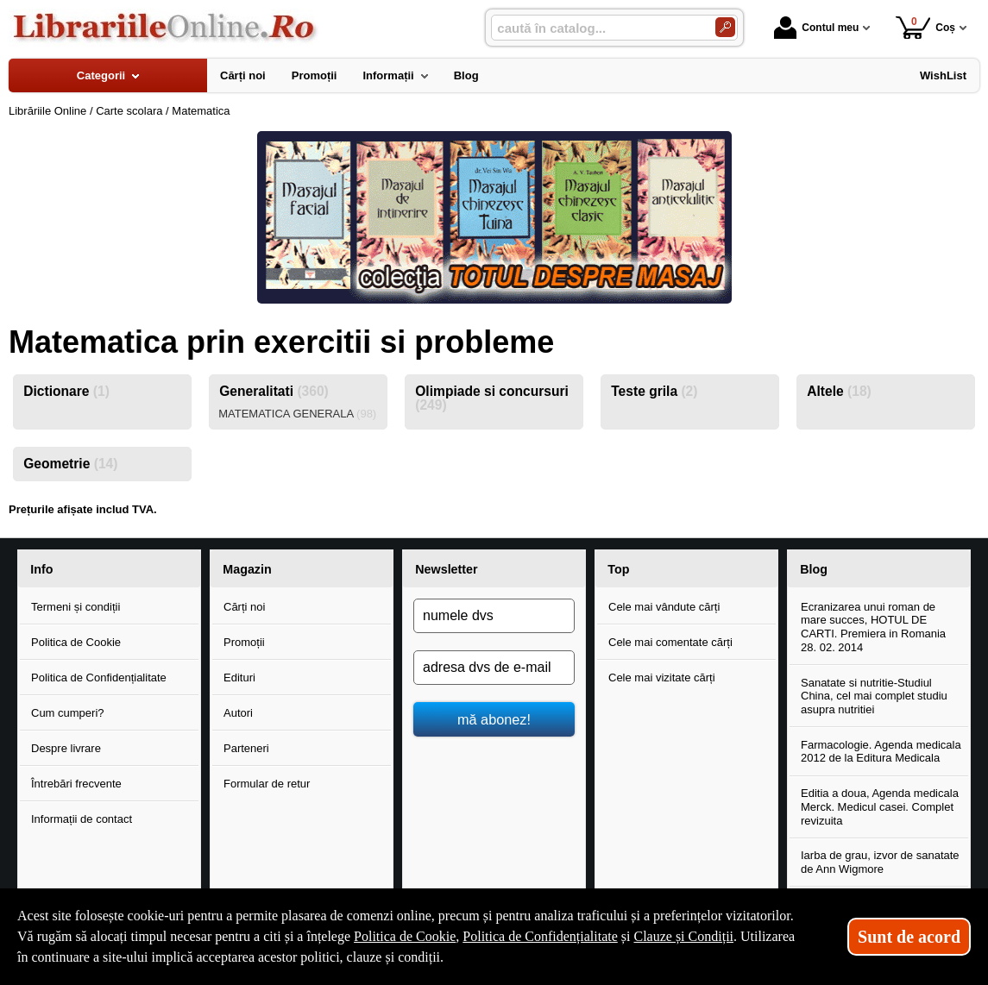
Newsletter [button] (446, 569)
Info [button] (41, 569)
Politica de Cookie (76, 642)
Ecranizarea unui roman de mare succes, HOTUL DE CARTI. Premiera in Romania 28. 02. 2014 (873, 627)
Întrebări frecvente (76, 783)
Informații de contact (81, 818)
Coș (925, 27)
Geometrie (70, 463)
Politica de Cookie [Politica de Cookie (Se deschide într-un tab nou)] (405, 936)
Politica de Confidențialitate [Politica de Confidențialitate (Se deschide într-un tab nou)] (540, 936)
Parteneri (246, 748)
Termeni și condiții (75, 606)
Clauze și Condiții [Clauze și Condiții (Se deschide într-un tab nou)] (683, 936)
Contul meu (816, 27)
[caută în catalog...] (596, 28)
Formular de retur (266, 783)
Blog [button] (814, 569)
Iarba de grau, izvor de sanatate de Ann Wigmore (880, 862)
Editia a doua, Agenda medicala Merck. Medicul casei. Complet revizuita (880, 806)
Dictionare (66, 391)
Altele (839, 391)
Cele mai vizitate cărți (661, 677)
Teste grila (654, 391)
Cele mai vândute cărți (664, 606)
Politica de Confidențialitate (99, 677)
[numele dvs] (494, 616)
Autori (238, 712)
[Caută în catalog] (725, 27)
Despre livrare (66, 748)
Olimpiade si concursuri (492, 398)
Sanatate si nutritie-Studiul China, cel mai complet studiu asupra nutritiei (874, 696)
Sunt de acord (909, 936)
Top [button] (618, 569)
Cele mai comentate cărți (670, 642)
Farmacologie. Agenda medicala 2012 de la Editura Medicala (881, 751)
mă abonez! (494, 719)
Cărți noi (244, 606)
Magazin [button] (247, 569)
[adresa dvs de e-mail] (494, 667)
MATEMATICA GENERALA (297, 413)
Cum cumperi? (67, 712)
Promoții (244, 642)
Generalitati (274, 391)
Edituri (239, 677)
